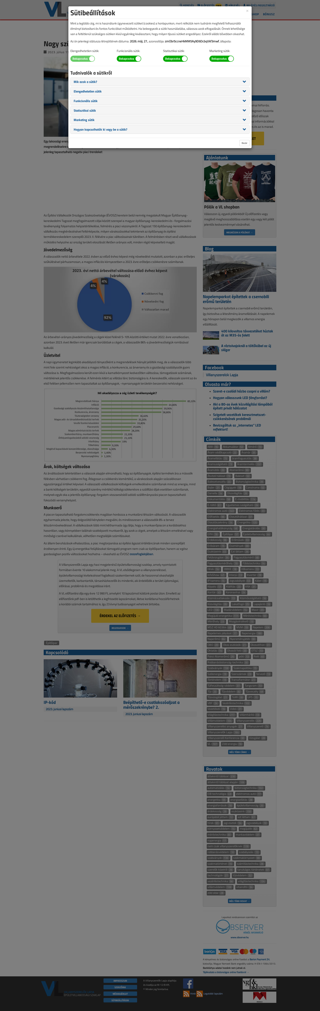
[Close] (247, 10)
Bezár (244, 143)
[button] (85, 81)
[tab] (160, 82)
